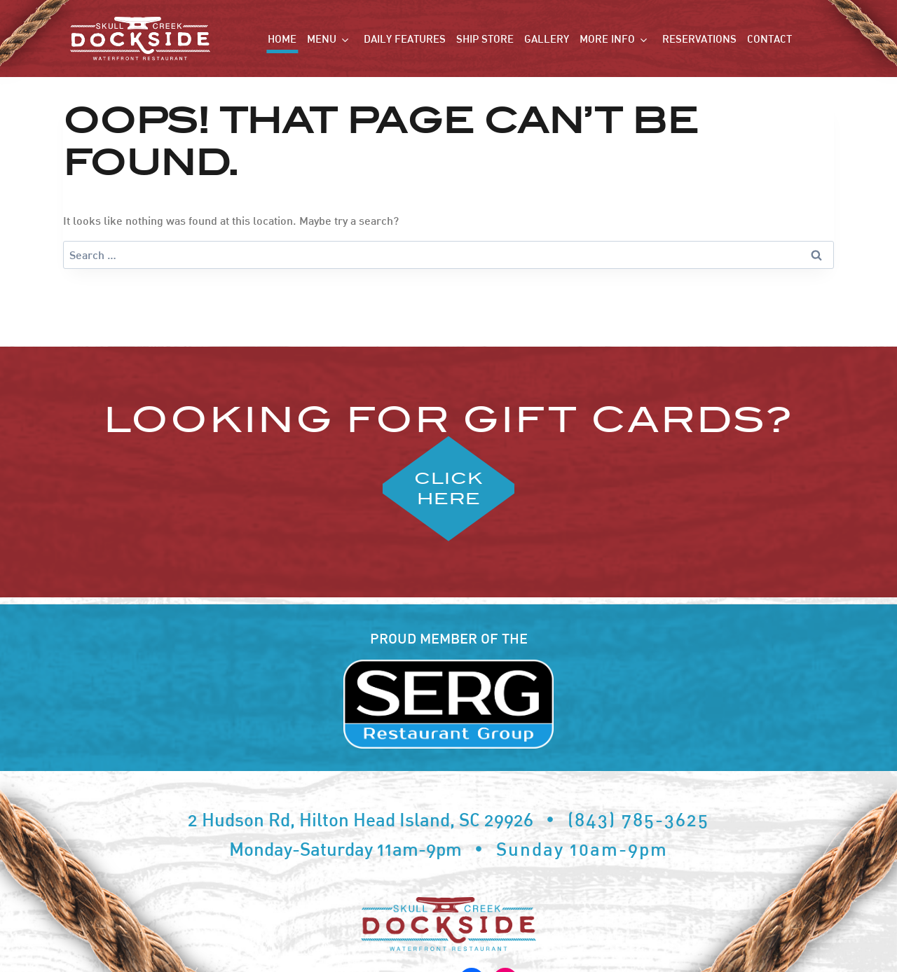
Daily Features (405, 38)
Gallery (546, 38)
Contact (769, 38)
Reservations (699, 38)
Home (282, 38)
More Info (607, 38)
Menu (321, 38)
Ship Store (485, 38)
